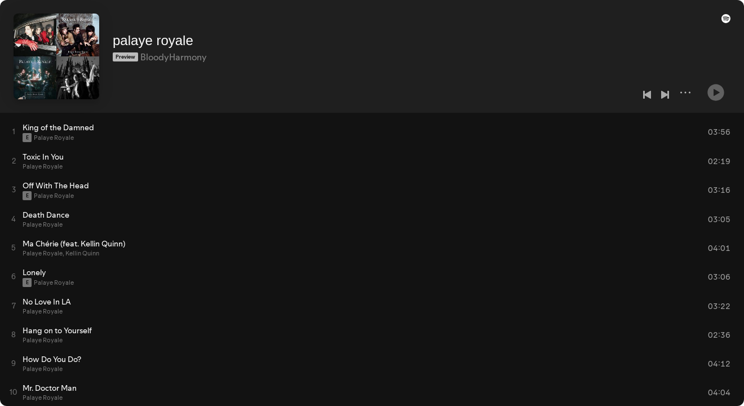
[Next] (665, 94)
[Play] (715, 88)
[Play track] (13, 131)
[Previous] (647, 94)
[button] (723, 23)
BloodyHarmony (173, 51)
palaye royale (153, 34)
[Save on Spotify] (150, 69)
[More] (685, 92)
